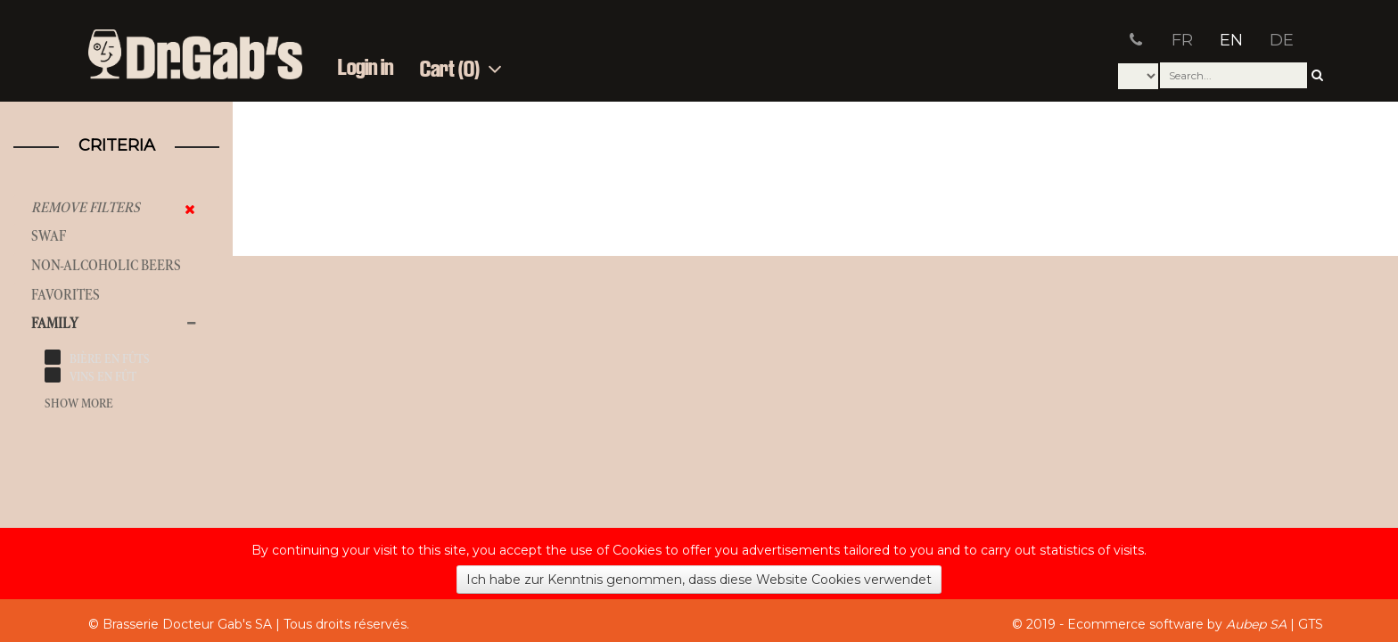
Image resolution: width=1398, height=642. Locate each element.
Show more (79, 403)
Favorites (65, 294)
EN (1231, 40)
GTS (1310, 624)
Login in (365, 68)
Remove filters (85, 207)
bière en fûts (110, 358)
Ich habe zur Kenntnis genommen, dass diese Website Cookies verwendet (699, 580)
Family (54, 323)
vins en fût (103, 376)
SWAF (48, 235)
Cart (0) (461, 69)
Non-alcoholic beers (106, 265)
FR (1182, 40)
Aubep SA (1256, 624)
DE (1282, 40)
